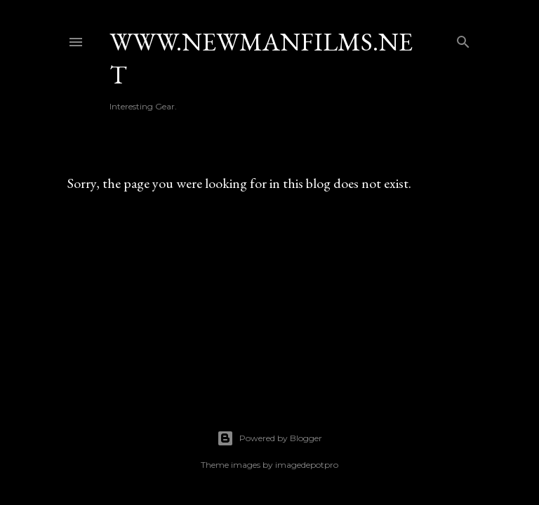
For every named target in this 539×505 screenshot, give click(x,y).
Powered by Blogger (269, 438)
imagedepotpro (306, 464)
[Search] (463, 39)
